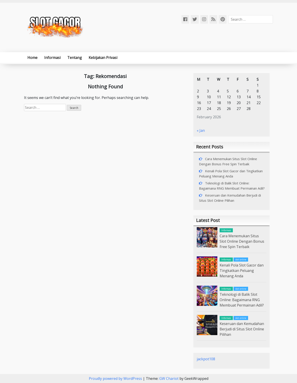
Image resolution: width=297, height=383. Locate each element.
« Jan (201, 130)
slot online (240, 259)
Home (32, 57)
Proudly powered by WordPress (116, 378)
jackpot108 (206, 358)
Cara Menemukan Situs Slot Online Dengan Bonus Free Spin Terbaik (242, 241)
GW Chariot (169, 378)
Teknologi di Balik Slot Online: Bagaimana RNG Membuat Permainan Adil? (242, 300)
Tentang (74, 57)
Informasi (52, 57)
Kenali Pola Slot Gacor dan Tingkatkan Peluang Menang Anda (242, 270)
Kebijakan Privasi (103, 57)
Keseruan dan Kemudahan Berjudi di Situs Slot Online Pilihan (242, 329)
